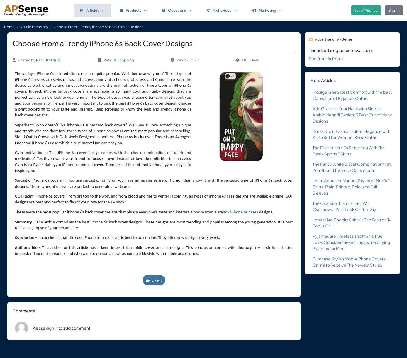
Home (9, 26)
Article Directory (34, 26)
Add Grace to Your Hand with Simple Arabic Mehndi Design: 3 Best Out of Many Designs (352, 114)
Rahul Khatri (46, 60)
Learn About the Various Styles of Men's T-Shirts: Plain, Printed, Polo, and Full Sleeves (352, 186)
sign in (52, 328)
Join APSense (366, 10)
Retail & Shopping (119, 60)
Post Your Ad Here (326, 58)
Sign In (394, 10)
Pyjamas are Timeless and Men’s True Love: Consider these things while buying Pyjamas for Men (351, 242)
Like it (154, 280)
